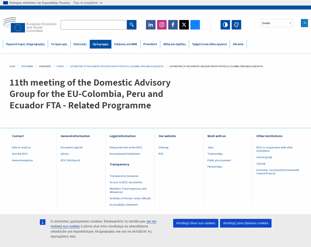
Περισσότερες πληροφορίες (25, 44)
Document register (72, 148)
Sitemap (164, 148)
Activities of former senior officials (130, 198)
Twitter (184, 25)
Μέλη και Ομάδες (174, 44)
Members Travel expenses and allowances (128, 190)
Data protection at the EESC (126, 148)
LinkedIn (151, 25)
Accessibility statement (124, 205)
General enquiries (22, 160)
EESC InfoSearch (70, 160)
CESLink (261, 164)
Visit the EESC (20, 154)
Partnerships (215, 167)
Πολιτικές (80, 44)
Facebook (173, 25)
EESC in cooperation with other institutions (274, 149)
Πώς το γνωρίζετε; (88, 2)
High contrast (225, 25)
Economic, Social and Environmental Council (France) (277, 171)
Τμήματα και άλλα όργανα (209, 44)
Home (12, 66)
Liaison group (264, 157)
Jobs (210, 148)
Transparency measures (124, 176)
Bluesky (195, 25)
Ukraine (238, 44)
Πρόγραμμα (100, 44)
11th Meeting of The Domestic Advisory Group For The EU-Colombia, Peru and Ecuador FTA (116, 66)
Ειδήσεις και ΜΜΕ (125, 44)
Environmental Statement (125, 154)
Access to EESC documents (126, 182)
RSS (161, 154)
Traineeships (215, 154)
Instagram (162, 25)
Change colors (236, 25)
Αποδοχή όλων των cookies (195, 223)
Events (60, 66)
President (150, 44)
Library (65, 154)
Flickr (206, 25)
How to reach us (21, 148)
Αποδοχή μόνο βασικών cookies (245, 223)
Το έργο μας (59, 44)
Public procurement (219, 160)
